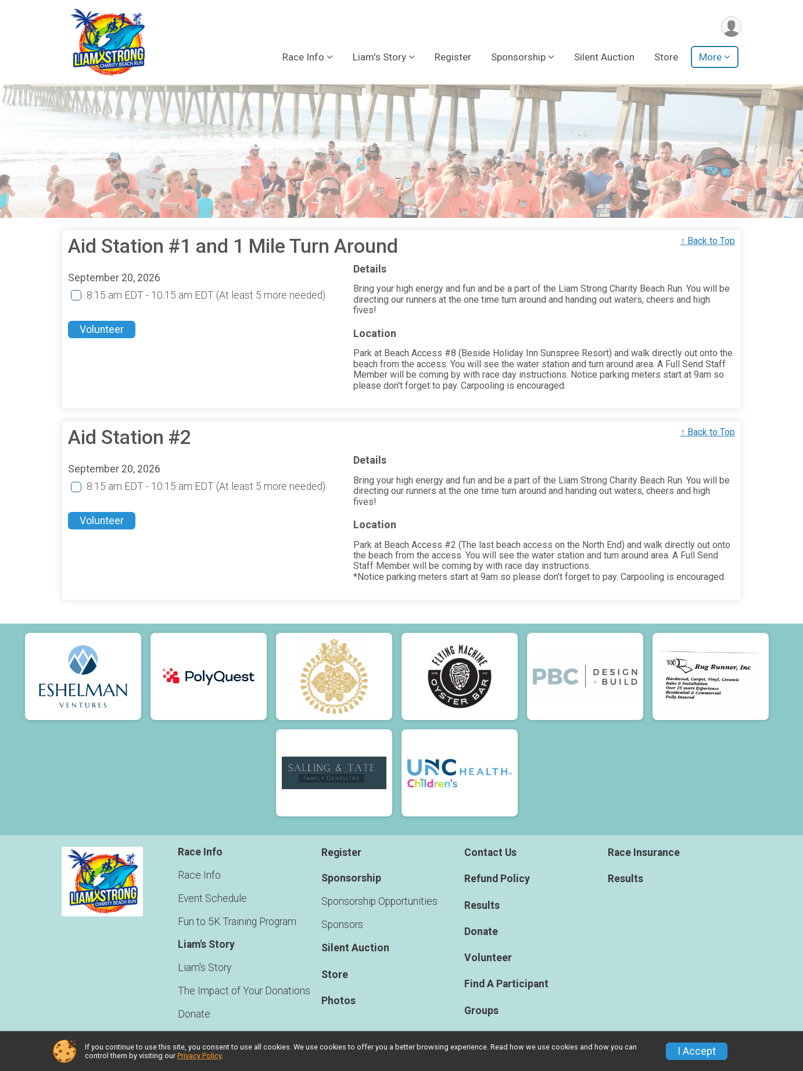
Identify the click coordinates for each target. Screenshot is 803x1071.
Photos (338, 1000)
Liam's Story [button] (379, 57)
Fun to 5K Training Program (237, 921)
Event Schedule (212, 898)
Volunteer (102, 330)
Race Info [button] (303, 57)
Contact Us (490, 853)
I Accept (696, 1051)
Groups (481, 1010)
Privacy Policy (199, 1055)
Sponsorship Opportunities (379, 901)
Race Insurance (644, 853)
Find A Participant (506, 984)
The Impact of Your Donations (244, 991)
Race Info (199, 875)
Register (453, 57)
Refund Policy (497, 879)
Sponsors (342, 924)
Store (666, 57)
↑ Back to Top (707, 240)
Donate (194, 1014)
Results (482, 905)
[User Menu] (730, 27)
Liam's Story (204, 967)
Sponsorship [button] (518, 57)
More (710, 57)
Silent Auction (604, 57)
